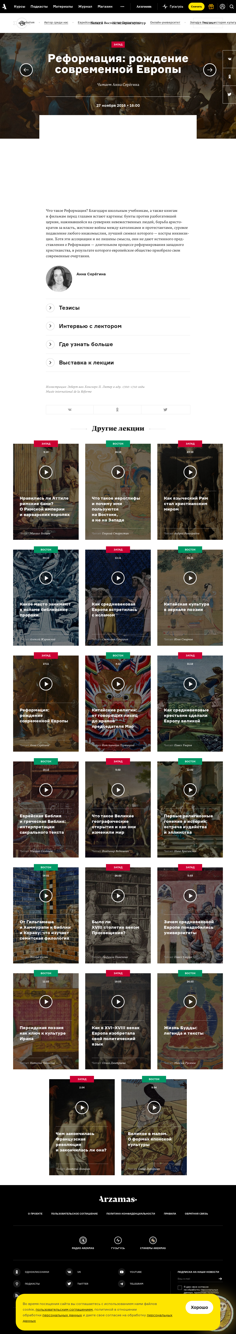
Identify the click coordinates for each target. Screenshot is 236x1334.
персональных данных (62, 1315)
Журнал (85, 6)
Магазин (105, 6)
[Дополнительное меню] (122, 6)
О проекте (35, 1213)
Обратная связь (196, 1213)
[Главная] (118, 1199)
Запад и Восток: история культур (118, 23)
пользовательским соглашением (64, 1309)
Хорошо (199, 1307)
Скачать (196, 6)
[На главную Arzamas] (4, 6)
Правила (170, 1213)
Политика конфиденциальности (130, 1213)
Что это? (209, 22)
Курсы (19, 6)
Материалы (63, 6)
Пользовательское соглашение (74, 1213)
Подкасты (39, 6)
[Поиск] (231, 6)
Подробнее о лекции (46, 492)
